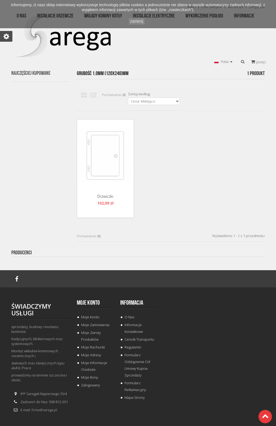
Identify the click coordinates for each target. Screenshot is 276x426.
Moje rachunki (93, 347)
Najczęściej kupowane (30, 73)
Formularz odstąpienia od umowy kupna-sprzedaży (137, 365)
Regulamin (133, 347)
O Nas (129, 317)
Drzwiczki (105, 196)
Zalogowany (90, 385)
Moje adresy (91, 355)
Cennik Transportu (139, 339)
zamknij (136, 21)
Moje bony (89, 377)
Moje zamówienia (95, 324)
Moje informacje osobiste (94, 366)
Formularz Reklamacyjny (135, 386)
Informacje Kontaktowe (134, 328)
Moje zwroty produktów (91, 336)
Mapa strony (135, 397)
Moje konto (88, 303)
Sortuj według (139, 93)
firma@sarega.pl (44, 409)
